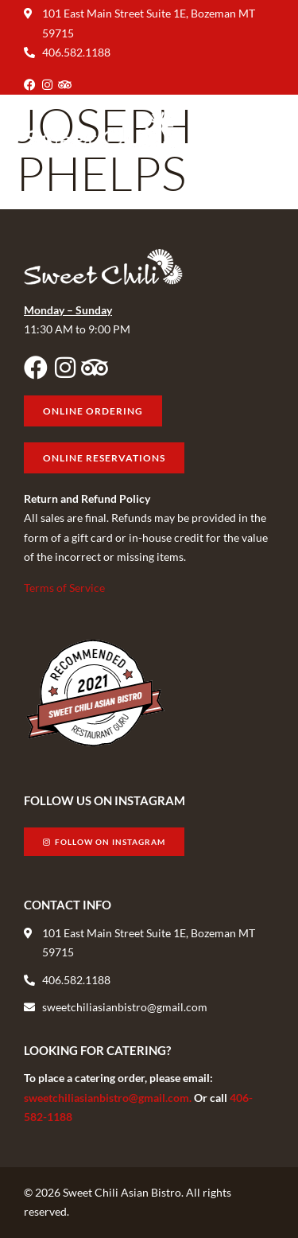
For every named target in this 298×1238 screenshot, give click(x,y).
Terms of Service (64, 587)
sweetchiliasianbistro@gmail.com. (109, 1097)
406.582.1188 (76, 52)
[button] (261, 130)
